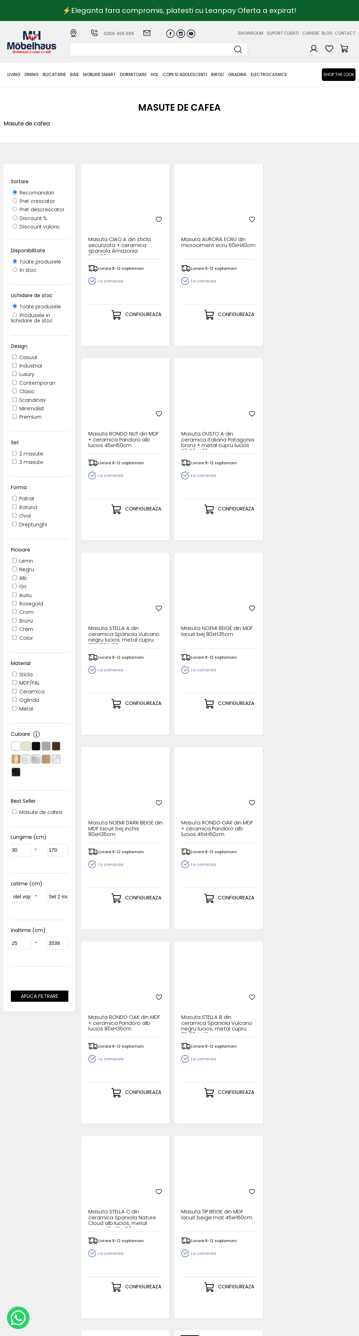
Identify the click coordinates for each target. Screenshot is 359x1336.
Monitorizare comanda (140, 1284)
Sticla (22, 674)
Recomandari (33, 192)
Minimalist (28, 408)
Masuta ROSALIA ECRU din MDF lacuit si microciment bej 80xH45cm (112, 1004)
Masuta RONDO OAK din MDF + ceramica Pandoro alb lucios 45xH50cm (321, 420)
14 (254, 1141)
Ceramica (28, 691)
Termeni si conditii (147, 1264)
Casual (24, 357)
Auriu (22, 595)
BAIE (74, 74)
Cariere (310, 33)
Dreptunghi (29, 524)
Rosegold (27, 603)
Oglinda (25, 700)
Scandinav (29, 400)
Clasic (23, 391)
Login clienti (190, 1253)
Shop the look (338, 74)
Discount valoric (36, 226)
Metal (22, 708)
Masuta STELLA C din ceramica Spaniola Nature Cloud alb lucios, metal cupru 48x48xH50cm (252, 615)
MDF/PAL (26, 682)
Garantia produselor (138, 1273)
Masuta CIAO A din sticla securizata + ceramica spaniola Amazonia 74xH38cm (112, 226)
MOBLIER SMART (99, 74)
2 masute (27, 453)
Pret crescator (34, 201)
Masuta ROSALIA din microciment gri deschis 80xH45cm (251, 809)
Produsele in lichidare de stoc (32, 318)
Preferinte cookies (249, 1276)
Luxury (23, 374)
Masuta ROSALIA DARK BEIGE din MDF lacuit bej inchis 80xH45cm (319, 809)
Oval (21, 515)
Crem (22, 629)
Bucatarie (54, 74)
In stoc (24, 270)
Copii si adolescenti (185, 74)
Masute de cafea (37, 812)
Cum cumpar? (143, 1247)
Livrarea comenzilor (149, 1258)
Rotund (24, 507)
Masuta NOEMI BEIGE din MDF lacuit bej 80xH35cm (182, 420)
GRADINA (237, 74)
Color (22, 638)
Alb (19, 578)
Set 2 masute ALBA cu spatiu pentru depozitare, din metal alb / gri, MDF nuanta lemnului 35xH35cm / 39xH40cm (180, 1004)
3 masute (27, 462)
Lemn (22, 560)
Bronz (22, 620)
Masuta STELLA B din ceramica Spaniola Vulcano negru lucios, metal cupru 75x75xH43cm (182, 615)
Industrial (27, 365)
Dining (32, 74)
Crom (23, 612)
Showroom (250, 33)
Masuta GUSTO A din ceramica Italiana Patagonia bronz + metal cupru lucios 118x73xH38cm (319, 226)
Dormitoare (133, 74)
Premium (27, 416)
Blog (327, 33)
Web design (314, 1327)
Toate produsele (37, 261)
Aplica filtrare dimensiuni (39, 997)
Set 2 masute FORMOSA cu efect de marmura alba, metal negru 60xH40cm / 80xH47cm (250, 1004)
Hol (154, 74)
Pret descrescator (39, 209)
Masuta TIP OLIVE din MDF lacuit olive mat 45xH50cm (111, 809)
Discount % (30, 218)
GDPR (131, 1299)
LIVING (13, 74)
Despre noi (240, 1247)
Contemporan (33, 382)
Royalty (346, 1327)
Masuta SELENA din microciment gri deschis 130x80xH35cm (180, 809)
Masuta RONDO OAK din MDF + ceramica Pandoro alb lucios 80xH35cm (113, 615)
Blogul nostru (242, 1264)
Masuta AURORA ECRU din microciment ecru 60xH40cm (179, 226)
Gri (19, 586)
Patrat (23, 498)
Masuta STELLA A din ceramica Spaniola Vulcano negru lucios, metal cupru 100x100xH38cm (113, 420)
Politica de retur (144, 1293)
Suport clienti (283, 33)
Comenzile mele (196, 1275)
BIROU (217, 74)
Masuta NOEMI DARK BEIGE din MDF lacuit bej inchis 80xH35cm (251, 420)
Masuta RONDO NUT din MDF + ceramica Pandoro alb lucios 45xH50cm (251, 226)
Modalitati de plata (149, 1253)
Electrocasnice (269, 74)
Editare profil (191, 1281)
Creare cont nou (196, 1247)
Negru (23, 569)
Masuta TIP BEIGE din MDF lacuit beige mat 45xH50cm (321, 615)
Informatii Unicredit (148, 1305)
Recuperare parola (199, 1258)
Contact (345, 33)
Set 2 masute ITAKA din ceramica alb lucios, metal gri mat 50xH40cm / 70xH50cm (319, 1004)
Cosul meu (189, 1270)
